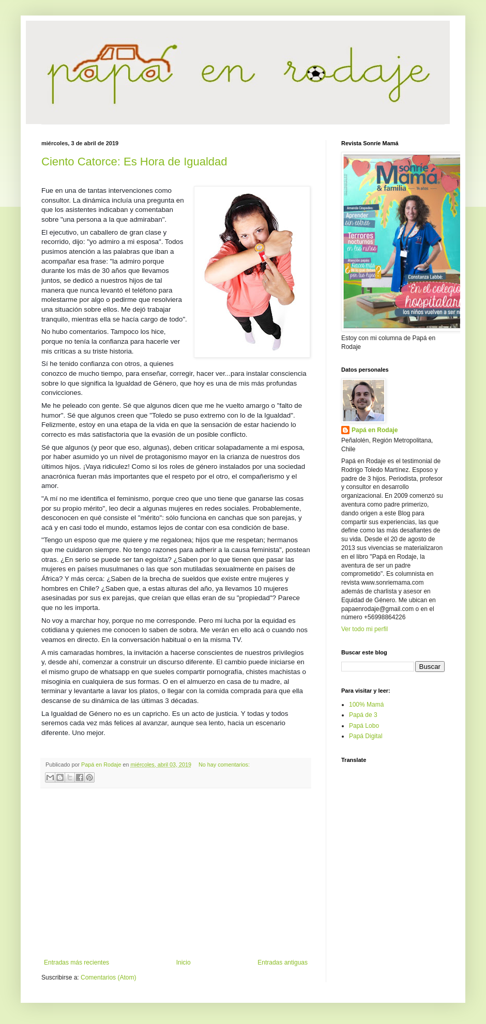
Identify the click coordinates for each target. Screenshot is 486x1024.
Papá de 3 (363, 715)
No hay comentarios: (224, 764)
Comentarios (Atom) (108, 977)
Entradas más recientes (76, 962)
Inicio (183, 962)
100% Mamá (366, 704)
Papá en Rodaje (375, 430)
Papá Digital (366, 736)
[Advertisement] (175, 873)
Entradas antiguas (282, 962)
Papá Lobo (364, 725)
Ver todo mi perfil (364, 629)
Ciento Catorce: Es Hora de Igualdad (134, 161)
